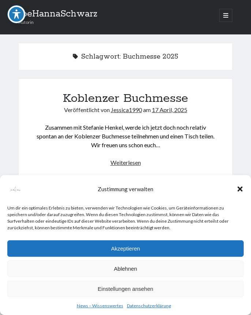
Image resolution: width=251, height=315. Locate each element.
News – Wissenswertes (100, 305)
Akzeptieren (125, 248)
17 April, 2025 (169, 109)
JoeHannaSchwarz (58, 14)
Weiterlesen (125, 162)
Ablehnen (125, 269)
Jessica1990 (126, 109)
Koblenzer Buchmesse (125, 98)
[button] (240, 189)
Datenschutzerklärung (149, 305)
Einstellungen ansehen (125, 289)
